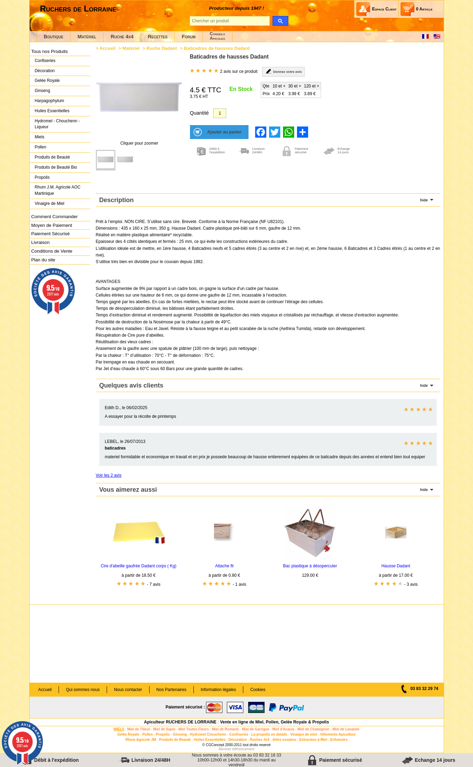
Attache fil (224, 565)
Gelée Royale (47, 80)
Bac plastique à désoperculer (310, 565)
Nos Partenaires (171, 689)
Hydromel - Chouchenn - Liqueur (57, 124)
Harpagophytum (49, 100)
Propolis (42, 177)
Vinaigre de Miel (49, 203)
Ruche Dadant (161, 48)
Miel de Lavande (346, 729)
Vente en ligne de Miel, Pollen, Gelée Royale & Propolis (274, 722)
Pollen (40, 147)
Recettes (158, 36)
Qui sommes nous (83, 689)
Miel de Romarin (225, 729)
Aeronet (225, 749)
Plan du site (43, 259)
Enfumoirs (339, 740)
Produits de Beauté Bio (56, 167)
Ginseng (42, 90)
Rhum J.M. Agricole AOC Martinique (58, 190)
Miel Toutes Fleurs (193, 729)
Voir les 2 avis (109, 475)
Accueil (107, 48)
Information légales (218, 689)
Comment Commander (54, 216)
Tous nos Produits (49, 51)
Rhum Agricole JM (140, 740)
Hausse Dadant (395, 565)
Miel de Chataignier (313, 729)
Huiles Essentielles (52, 110)
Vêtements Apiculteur (338, 734)
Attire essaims (284, 740)
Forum (188, 36)
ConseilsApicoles (217, 36)
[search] (280, 21)
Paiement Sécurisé (50, 233)
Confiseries (45, 60)
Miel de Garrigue (255, 729)
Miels (40, 137)
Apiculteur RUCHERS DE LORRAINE (180, 722)
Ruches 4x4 (259, 740)
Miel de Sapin (164, 729)
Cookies (257, 689)
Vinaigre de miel (303, 734)
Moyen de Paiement (51, 225)
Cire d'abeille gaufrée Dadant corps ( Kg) (138, 565)
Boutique (53, 36)
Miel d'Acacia (283, 729)
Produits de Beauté (52, 157)
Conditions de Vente (52, 251)
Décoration (45, 70)
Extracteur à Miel (313, 740)
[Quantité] (219, 113)
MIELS (119, 729)
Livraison (40, 242)
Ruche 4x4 (121, 36)
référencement (243, 749)
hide (424, 200)
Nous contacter (128, 689)
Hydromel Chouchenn (208, 734)
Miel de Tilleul (138, 729)
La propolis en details (269, 734)
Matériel (86, 36)
